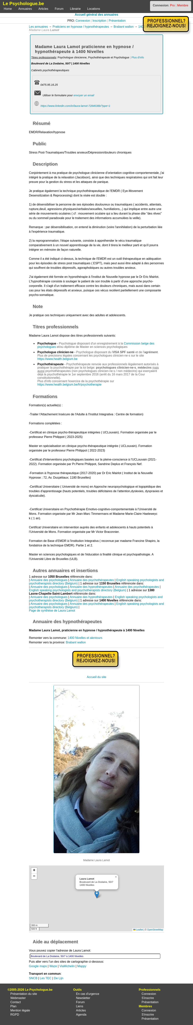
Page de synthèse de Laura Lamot (52, 610)
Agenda (81, 1014)
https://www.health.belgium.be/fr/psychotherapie (70, 384)
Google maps (38, 966)
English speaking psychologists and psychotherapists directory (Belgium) (77, 590)
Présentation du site (23, 993)
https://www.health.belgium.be (58, 359)
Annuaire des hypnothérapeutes (91, 586)
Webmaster (18, 998)
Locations (93, 8)
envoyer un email (84, 95)
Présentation (117, 20)
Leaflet (138, 929)
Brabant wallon (124, 26)
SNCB (33, 978)
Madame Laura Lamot (44, 335)
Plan (13, 1006)
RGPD (14, 1014)
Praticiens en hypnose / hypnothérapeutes (81, 26)
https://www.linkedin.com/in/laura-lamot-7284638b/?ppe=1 (75, 105)
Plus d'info (138, 57)
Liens (79, 1006)
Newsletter (83, 998)
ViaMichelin (67, 966)
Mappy (81, 966)
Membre (182, 5)
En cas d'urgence (87, 993)
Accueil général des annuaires (96, 14)
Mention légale (20, 1010)
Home (8, 8)
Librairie (75, 8)
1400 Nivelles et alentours (85, 637)
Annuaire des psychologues (48, 580)
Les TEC (45, 978)
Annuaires (25, 8)
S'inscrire (148, 998)
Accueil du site (96, 677)
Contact (15, 1002)
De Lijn (58, 978)
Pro (172, 5)
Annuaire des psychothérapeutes (92, 580)
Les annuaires (38, 26)
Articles (43, 8)
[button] (96, 894)
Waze (53, 966)
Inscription (99, 20)
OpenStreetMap (155, 929)
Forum (59, 8)
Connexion (83, 20)
